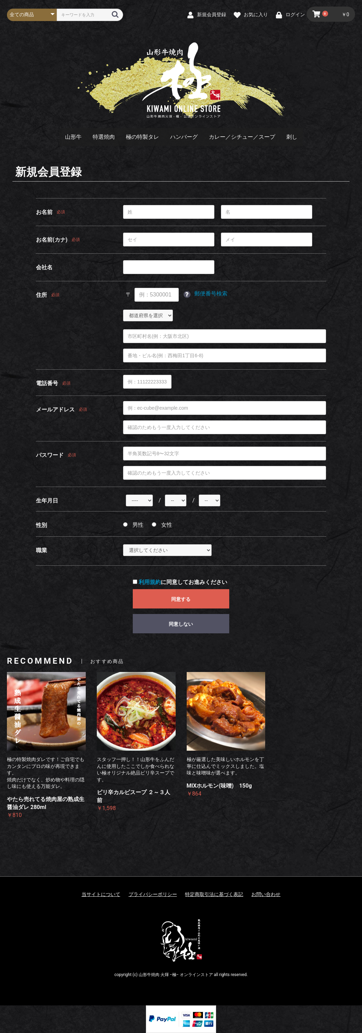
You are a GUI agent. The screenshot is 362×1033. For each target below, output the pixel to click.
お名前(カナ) (51, 239)
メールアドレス (55, 409)
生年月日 (47, 500)
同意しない (181, 624)
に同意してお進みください (180, 582)
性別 (41, 525)
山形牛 (73, 137)
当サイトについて (101, 894)
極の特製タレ (142, 137)
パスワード (50, 455)
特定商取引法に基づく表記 (214, 894)
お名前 (44, 212)
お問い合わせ (265, 894)
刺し (291, 137)
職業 (41, 550)
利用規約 (150, 582)
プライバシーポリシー (153, 894)
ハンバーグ (184, 137)
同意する (181, 599)
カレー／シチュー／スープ (242, 137)
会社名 (44, 267)
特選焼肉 (104, 137)
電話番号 (47, 383)
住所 (41, 295)
